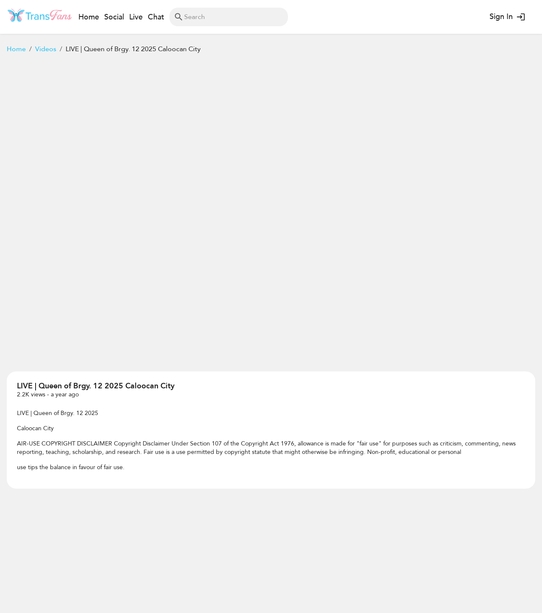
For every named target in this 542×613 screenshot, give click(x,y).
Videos (45, 49)
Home (16, 49)
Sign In (507, 17)
